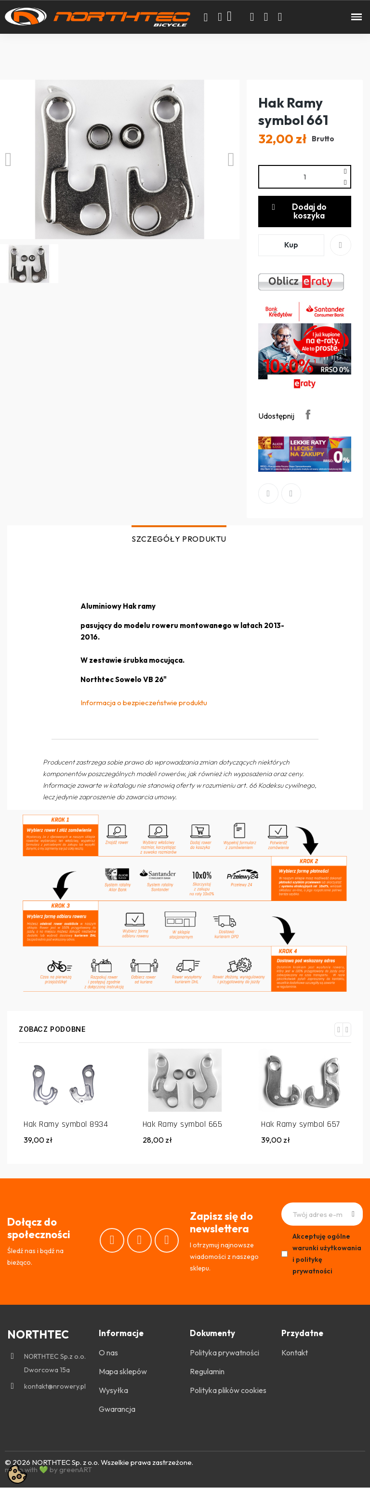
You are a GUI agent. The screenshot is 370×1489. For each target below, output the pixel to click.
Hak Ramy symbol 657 (300, 1125)
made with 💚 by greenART (48, 1470)
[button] (205, 17)
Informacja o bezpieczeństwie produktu (143, 703)
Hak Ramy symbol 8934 (66, 1125)
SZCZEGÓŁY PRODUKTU (179, 540)
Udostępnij (307, 415)
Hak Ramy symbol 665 (183, 1125)
